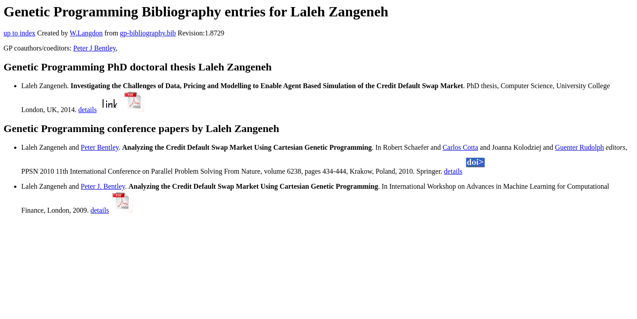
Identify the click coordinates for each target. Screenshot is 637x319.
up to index (19, 33)
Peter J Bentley (94, 48)
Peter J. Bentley (103, 186)
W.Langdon (86, 33)
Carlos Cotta (460, 147)
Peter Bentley (100, 147)
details (87, 109)
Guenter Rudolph (579, 147)
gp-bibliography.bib (148, 33)
